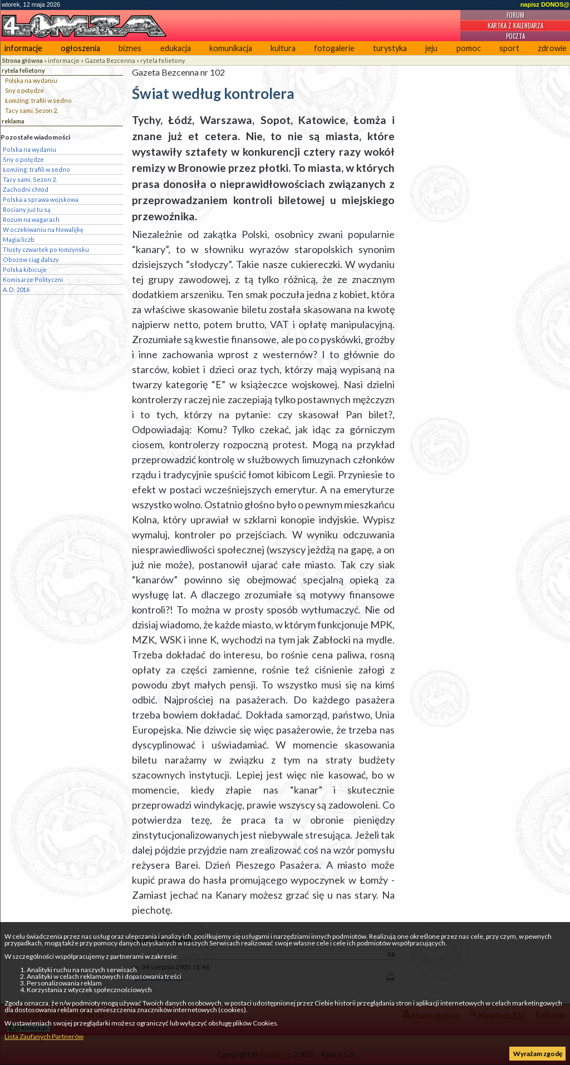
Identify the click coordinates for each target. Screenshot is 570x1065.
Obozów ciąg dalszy (31, 259)
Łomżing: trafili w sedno (38, 100)
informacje (23, 48)
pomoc (468, 48)
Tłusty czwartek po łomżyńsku (46, 249)
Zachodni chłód (25, 189)
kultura (283, 48)
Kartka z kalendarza (515, 25)
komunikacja (230, 48)
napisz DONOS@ (544, 4)
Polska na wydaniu (31, 80)
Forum (515, 15)
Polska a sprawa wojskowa (40, 199)
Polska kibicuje (25, 269)
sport (509, 48)
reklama (13, 121)
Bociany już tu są (26, 209)
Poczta (515, 36)
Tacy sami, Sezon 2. (31, 110)
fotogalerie (334, 48)
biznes (130, 48)
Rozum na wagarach (31, 219)
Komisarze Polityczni (33, 279)
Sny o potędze (24, 90)
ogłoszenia (80, 48)
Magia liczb (19, 239)
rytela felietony (162, 60)
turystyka (390, 48)
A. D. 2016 (16, 289)
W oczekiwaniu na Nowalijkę (43, 229)
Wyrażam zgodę (537, 1053)
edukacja (175, 48)
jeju (431, 48)
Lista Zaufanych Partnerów (43, 1036)
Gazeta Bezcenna (110, 60)
